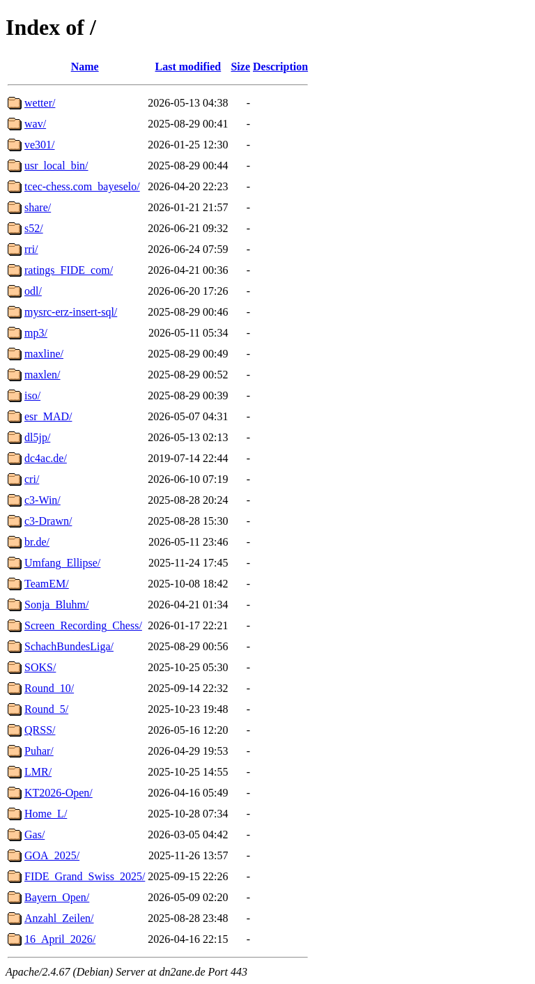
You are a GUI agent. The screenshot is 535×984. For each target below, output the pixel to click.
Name (85, 66)
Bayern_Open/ (56, 897)
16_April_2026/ (59, 939)
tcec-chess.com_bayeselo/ (82, 186)
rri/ (31, 249)
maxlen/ (42, 374)
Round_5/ (46, 709)
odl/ (33, 291)
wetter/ (39, 103)
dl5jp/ (37, 437)
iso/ (32, 395)
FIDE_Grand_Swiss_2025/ (84, 876)
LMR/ (38, 772)
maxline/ (43, 354)
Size (240, 66)
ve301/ (39, 145)
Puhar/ (39, 751)
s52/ (33, 228)
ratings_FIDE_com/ (68, 270)
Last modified (188, 66)
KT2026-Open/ (58, 793)
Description (280, 66)
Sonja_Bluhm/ (56, 604)
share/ (37, 207)
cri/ (31, 479)
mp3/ (35, 333)
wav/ (35, 124)
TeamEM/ (46, 584)
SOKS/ (40, 667)
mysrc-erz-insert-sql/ (70, 312)
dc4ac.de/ (45, 458)
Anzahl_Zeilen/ (59, 918)
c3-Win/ (42, 500)
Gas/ (34, 834)
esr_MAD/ (48, 416)
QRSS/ (39, 730)
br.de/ (36, 542)
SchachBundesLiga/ (69, 646)
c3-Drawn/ (48, 521)
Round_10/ (49, 688)
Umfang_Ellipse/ (62, 563)
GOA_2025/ (51, 855)
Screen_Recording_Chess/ (83, 625)
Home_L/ (45, 814)
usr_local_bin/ (56, 165)
